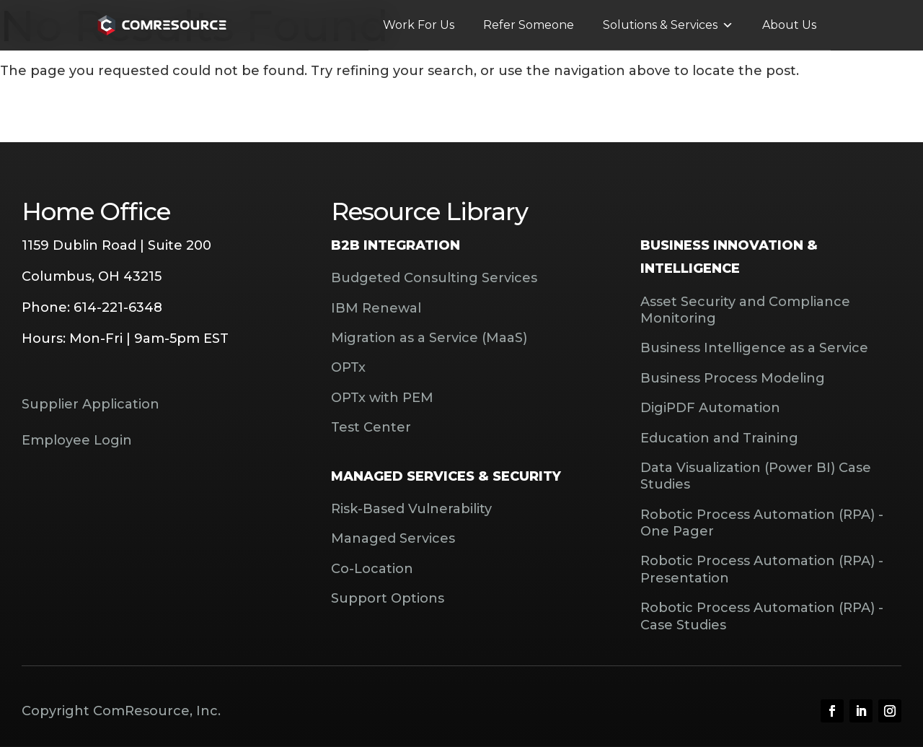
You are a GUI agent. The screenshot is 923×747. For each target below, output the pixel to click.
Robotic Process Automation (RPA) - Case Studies (761, 616)
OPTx (348, 367)
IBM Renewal (376, 308)
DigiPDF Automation (710, 408)
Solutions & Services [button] (668, 25)
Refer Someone (528, 25)
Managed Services (393, 538)
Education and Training (719, 438)
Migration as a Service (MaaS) (429, 338)
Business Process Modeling (732, 378)
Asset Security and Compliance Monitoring (745, 310)
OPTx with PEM (382, 398)
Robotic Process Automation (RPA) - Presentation (761, 569)
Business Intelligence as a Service (754, 348)
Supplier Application (90, 404)
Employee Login (77, 440)
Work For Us (418, 25)
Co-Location (372, 569)
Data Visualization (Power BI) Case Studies (755, 476)
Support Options (387, 598)
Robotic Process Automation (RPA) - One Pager (761, 523)
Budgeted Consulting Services (434, 278)
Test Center (371, 427)
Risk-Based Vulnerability (411, 509)
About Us (789, 25)
